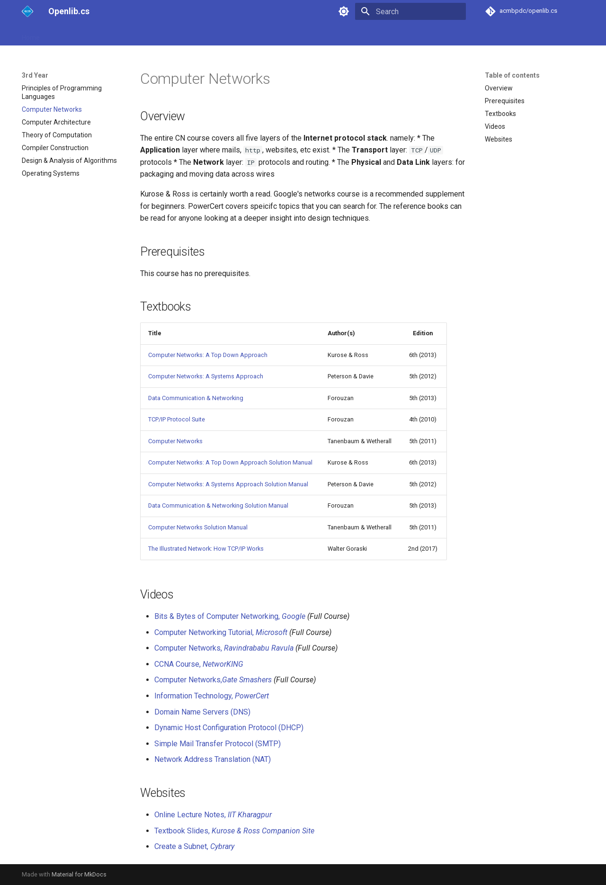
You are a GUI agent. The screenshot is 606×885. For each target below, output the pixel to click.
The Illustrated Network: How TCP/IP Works (206, 548)
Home (31, 34)
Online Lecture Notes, (213, 814)
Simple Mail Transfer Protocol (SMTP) (217, 743)
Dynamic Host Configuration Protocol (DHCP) (228, 727)
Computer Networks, (224, 648)
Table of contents (512, 75)
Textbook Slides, (234, 830)
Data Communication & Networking (195, 398)
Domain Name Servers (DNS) (202, 711)
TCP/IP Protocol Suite (176, 419)
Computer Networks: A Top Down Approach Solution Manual (230, 462)
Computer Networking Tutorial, (220, 632)
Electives (176, 34)
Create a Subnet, (194, 846)
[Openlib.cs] (27, 11)
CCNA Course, (198, 664)
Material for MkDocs (79, 874)
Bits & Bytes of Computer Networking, (229, 616)
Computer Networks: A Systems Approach (205, 376)
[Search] (410, 11)
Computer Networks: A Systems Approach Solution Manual (228, 484)
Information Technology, (211, 695)
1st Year (63, 34)
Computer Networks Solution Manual (198, 527)
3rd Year (139, 34)
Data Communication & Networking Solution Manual (218, 505)
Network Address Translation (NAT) (212, 759)
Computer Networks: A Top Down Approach (207, 354)
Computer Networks (175, 441)
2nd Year (101, 34)
